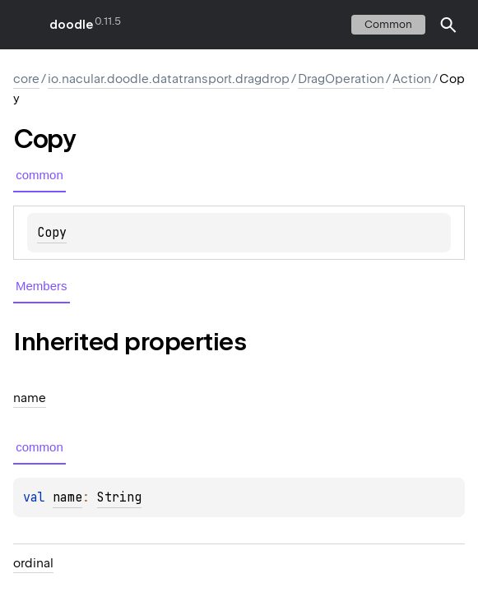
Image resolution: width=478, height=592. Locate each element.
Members (41, 286)
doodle (70, 24)
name (67, 497)
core (26, 79)
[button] (448, 24)
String (119, 497)
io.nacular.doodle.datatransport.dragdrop (169, 79)
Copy (52, 232)
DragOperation (341, 79)
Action (411, 79)
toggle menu (24, 24)
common (388, 24)
